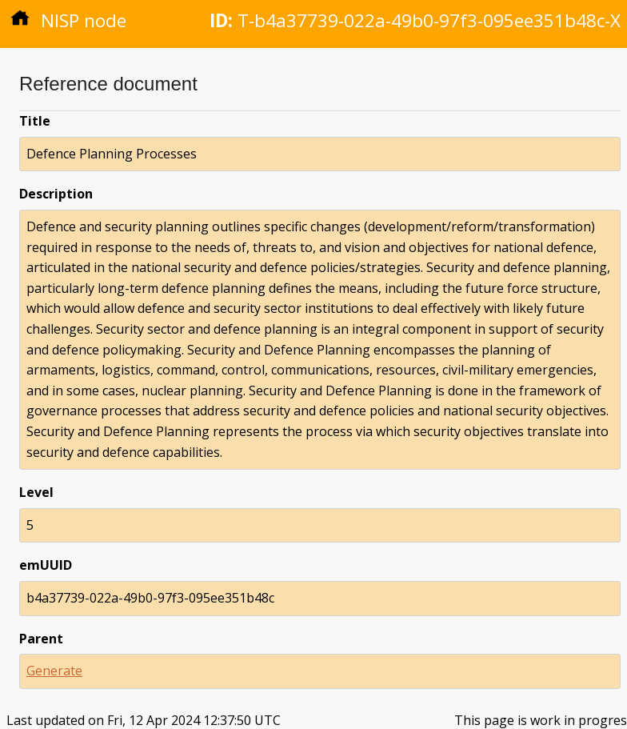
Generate (54, 670)
